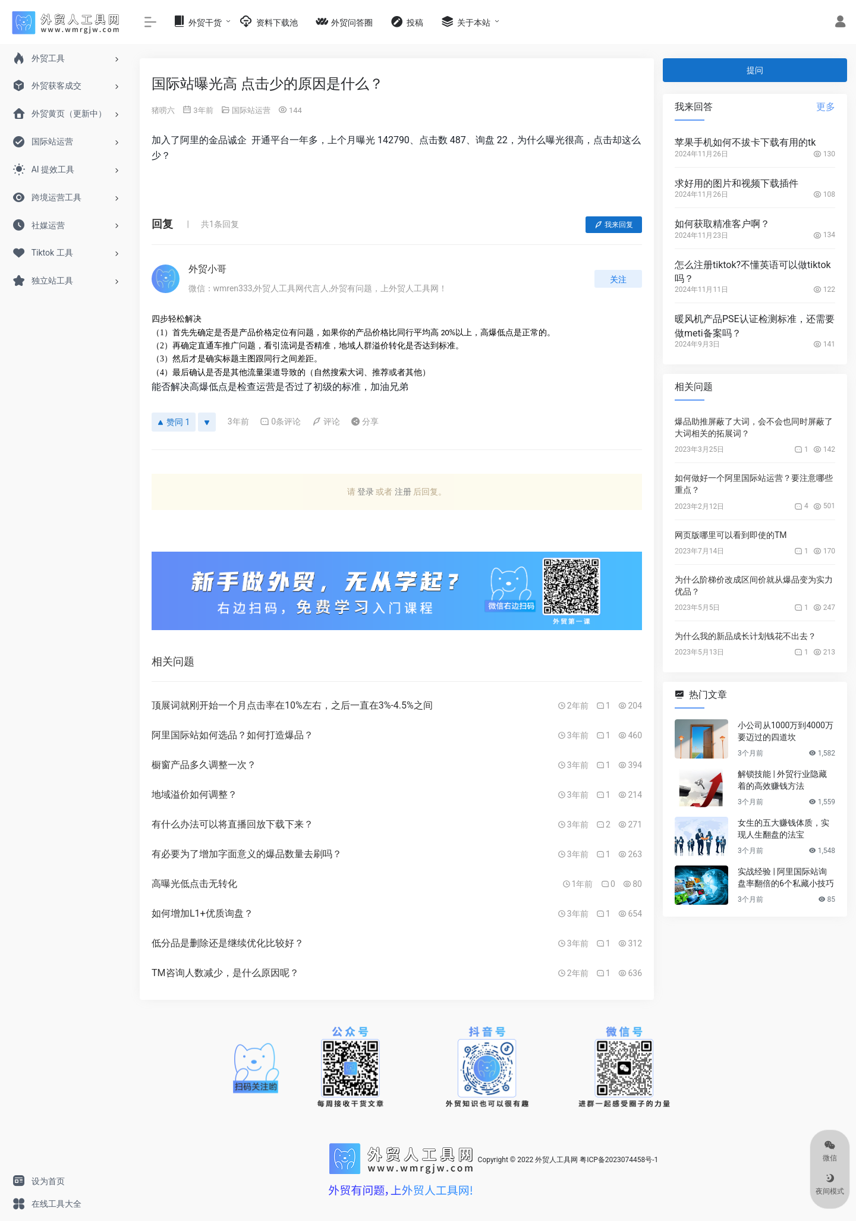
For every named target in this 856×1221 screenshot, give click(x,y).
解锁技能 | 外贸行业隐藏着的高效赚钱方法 (782, 780)
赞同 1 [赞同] (174, 422)
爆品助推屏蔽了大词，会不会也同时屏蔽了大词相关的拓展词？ (754, 427)
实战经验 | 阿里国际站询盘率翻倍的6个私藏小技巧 (786, 877)
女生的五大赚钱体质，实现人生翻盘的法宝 (783, 828)
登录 (365, 491)
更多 (825, 106)
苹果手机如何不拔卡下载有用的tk (745, 142)
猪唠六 (163, 110)
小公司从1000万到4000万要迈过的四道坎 (785, 731)
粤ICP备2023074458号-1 (619, 1160)
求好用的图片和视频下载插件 (736, 183)
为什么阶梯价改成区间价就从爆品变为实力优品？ (754, 585)
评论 (326, 421)
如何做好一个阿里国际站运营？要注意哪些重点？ (754, 484)
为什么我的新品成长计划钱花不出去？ (745, 636)
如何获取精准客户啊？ (722, 223)
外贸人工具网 (556, 1160)
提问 (755, 70)
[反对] (207, 422)
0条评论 (280, 421)
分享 (365, 421)
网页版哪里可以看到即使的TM (731, 535)
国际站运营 (251, 110)
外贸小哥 (207, 269)
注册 (403, 491)
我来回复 (613, 225)
